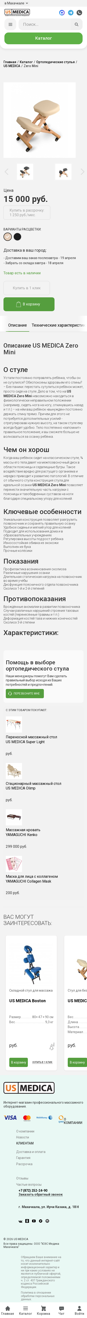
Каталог (43, 38)
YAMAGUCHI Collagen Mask (43, 879)
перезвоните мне (24, 694)
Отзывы (22, 1179)
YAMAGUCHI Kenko (43, 833)
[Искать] (77, 25)
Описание (17, 326)
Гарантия (23, 1159)
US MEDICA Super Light (43, 740)
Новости (22, 1138)
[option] (25, 172)
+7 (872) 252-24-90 (33, 1191)
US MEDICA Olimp (43, 786)
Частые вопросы (29, 1185)
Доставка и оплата (30, 1152)
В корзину (28, 305)
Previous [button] (7, 172)
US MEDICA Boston (27, 1001)
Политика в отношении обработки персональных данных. (38, 1297)
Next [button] (82, 172)
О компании (25, 1132)
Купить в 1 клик (27, 289)
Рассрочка (24, 1165)
